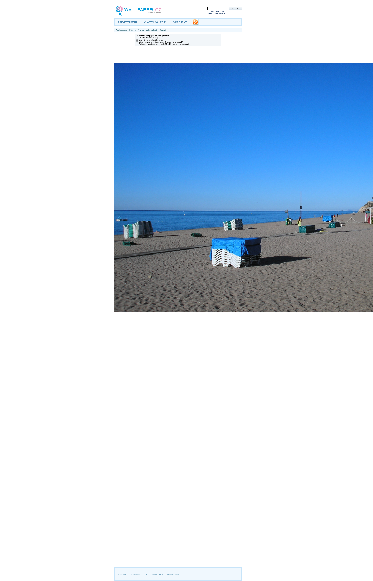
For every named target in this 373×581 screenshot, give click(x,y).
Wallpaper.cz (121, 30)
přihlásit (210, 11)
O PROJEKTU (180, 22)
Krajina (141, 30)
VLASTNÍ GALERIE (155, 22)
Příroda (132, 30)
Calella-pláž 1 (151, 30)
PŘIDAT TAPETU (127, 22)
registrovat (219, 11)
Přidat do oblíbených (216, 13)
